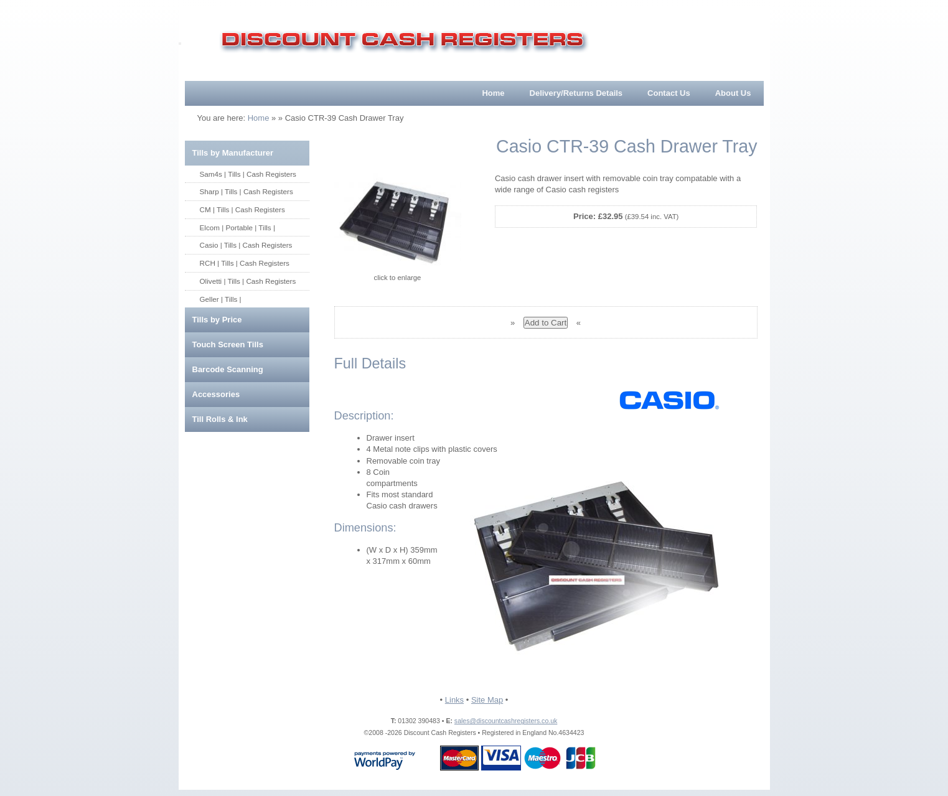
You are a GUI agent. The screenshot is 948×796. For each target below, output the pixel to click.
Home (493, 93)
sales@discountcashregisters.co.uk (505, 720)
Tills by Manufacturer (233, 152)
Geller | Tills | (221, 299)
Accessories (216, 394)
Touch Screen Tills (227, 344)
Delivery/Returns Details (576, 93)
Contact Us (668, 93)
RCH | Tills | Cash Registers (244, 263)
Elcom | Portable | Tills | (237, 227)
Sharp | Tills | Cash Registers (246, 191)
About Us (733, 93)
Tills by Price (217, 319)
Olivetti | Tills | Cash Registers (248, 281)
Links (454, 700)
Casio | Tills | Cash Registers (246, 245)
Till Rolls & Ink (220, 419)
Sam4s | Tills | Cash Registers (248, 174)
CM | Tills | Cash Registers (242, 209)
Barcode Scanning (227, 369)
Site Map (487, 700)
